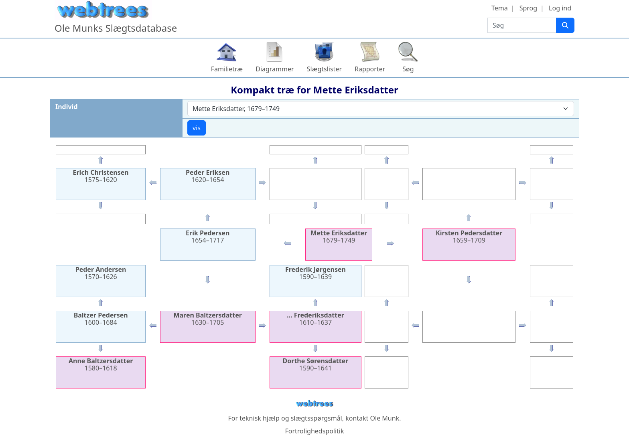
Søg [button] (408, 69)
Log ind (560, 8)
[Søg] (565, 25)
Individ (66, 106)
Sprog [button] (528, 8)
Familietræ (227, 69)
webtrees (314, 403)
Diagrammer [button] (275, 69)
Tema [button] (499, 8)
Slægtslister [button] (324, 69)
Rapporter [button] (370, 69)
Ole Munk (385, 418)
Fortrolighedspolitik (314, 431)
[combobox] (381, 108)
